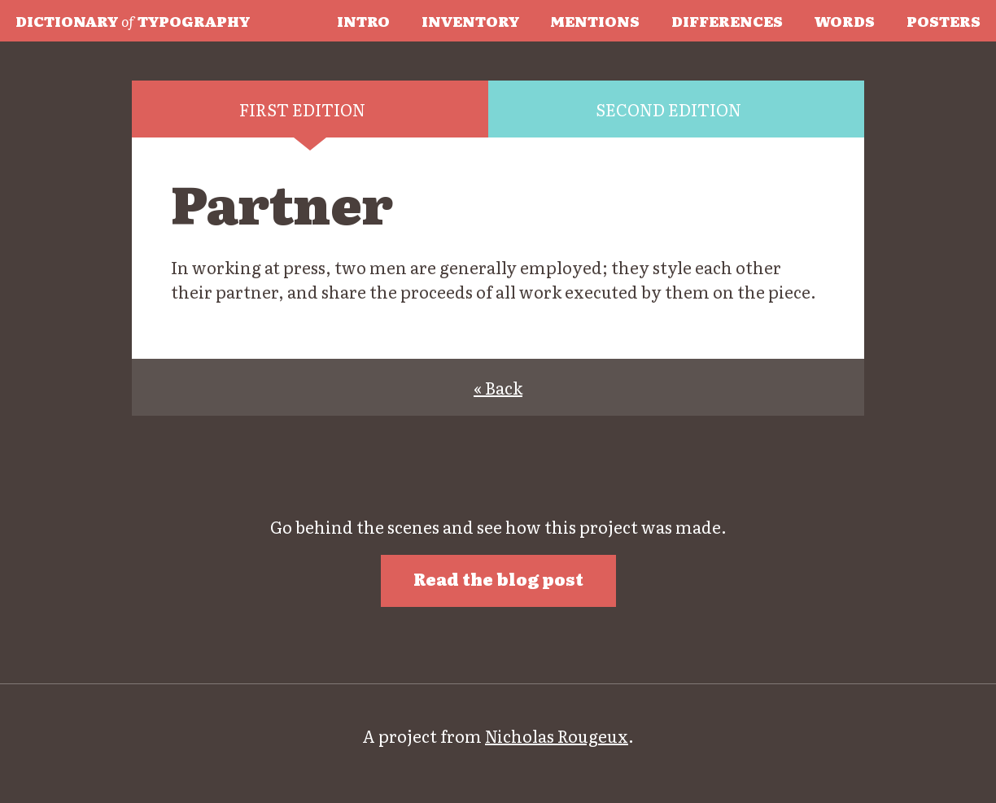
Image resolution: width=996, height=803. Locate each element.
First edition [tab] (302, 109)
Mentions (595, 20)
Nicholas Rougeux (556, 735)
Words (845, 20)
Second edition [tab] (668, 109)
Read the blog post (498, 578)
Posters (943, 20)
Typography (132, 20)
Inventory (470, 20)
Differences (727, 20)
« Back (498, 387)
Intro (363, 20)
